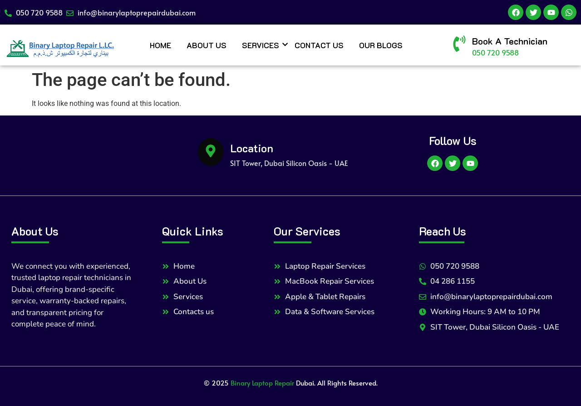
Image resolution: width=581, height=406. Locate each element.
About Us (206, 45)
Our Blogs (381, 45)
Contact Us (319, 45)
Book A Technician (509, 41)
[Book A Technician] (459, 45)
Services (262, 45)
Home (160, 45)
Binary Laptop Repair (262, 382)
